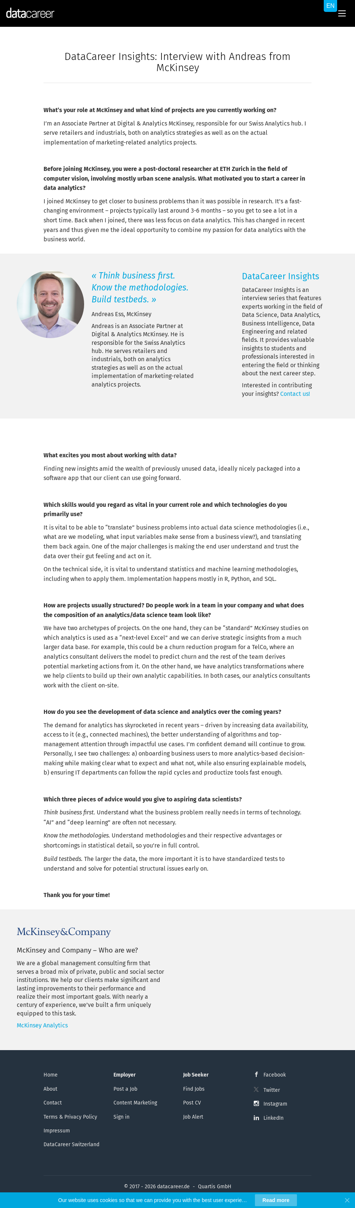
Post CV (192, 1103)
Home (51, 1075)
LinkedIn (273, 1118)
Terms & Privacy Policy (70, 1117)
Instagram (275, 1104)
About (50, 1089)
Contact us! (295, 393)
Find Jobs (194, 1089)
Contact (53, 1103)
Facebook (274, 1075)
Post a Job (125, 1089)
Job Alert (193, 1117)
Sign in (121, 1117)
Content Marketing (135, 1103)
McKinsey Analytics (42, 1025)
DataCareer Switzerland (71, 1144)
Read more (275, 1200)
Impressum (57, 1131)
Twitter (271, 1090)
